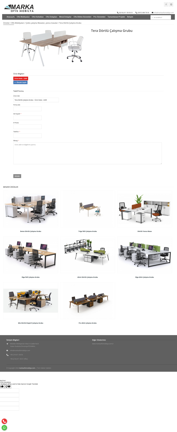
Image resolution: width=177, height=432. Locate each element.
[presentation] (29, 170)
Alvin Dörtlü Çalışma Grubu (87, 277)
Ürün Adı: (16, 96)
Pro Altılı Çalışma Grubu (88, 323)
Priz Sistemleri (99, 17)
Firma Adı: (16, 105)
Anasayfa (11, 17)
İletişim (130, 17)
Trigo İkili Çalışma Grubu (87, 231)
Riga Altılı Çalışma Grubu (144, 277)
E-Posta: (16, 123)
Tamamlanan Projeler (116, 17)
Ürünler (6, 23)
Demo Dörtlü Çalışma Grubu (30, 231)
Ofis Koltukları (38, 17)
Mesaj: (16, 141)
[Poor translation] (7, 386)
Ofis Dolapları (51, 17)
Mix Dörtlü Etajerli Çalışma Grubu (30, 323)
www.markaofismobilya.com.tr (103, 344)
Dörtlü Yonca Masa (145, 231)
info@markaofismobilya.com (164, 13)
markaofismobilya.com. (27, 368)
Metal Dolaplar (65, 17)
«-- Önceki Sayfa (20, 82)
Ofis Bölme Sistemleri (82, 17)
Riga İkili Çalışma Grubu (31, 277)
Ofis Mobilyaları (23, 17)
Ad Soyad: (17, 114)
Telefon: (16, 132)
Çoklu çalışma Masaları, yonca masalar (42, 23)
